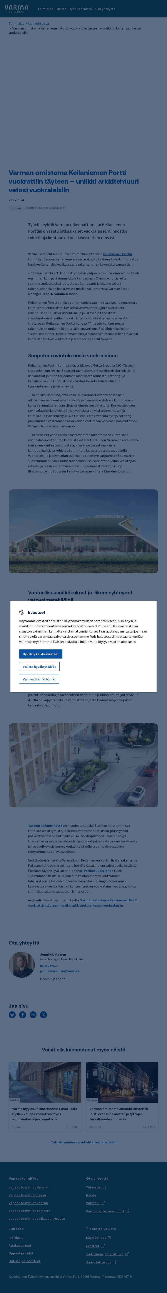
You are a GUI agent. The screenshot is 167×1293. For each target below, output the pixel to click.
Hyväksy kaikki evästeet (41, 654)
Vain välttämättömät (39, 679)
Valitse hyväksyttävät (39, 666)
